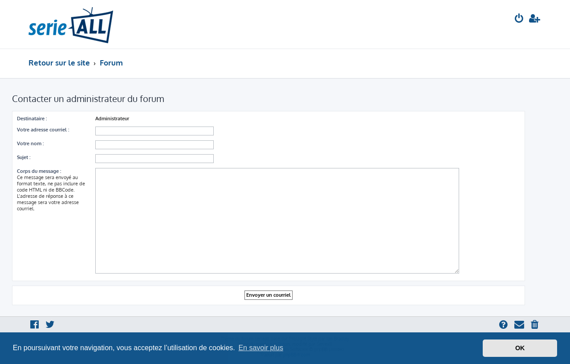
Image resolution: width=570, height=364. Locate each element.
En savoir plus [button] (260, 348)
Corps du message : (39, 171)
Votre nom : (30, 143)
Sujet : (23, 157)
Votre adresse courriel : (43, 130)
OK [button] (520, 348)
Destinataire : (32, 118)
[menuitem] (519, 19)
